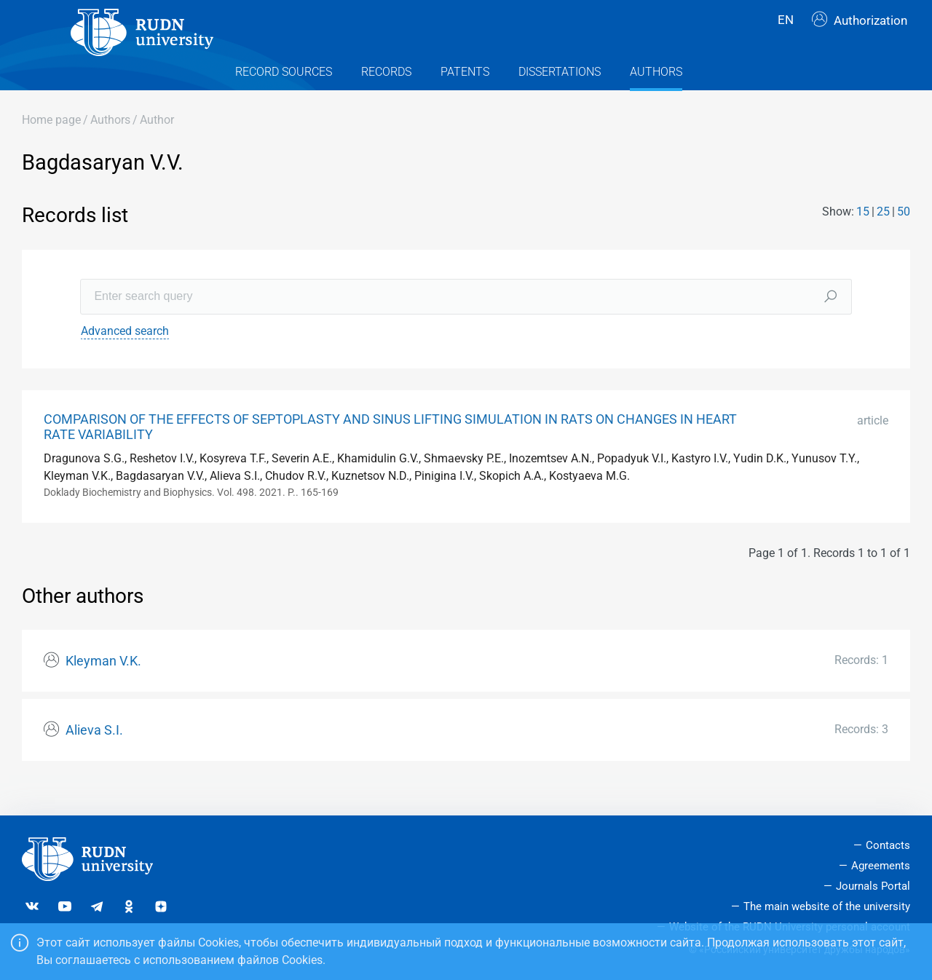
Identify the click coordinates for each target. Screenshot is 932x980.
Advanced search (125, 356)
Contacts (888, 846)
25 (883, 238)
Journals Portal (873, 886)
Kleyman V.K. (103, 687)
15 (862, 238)
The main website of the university (826, 906)
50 (903, 238)
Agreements (880, 865)
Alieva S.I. (94, 756)
